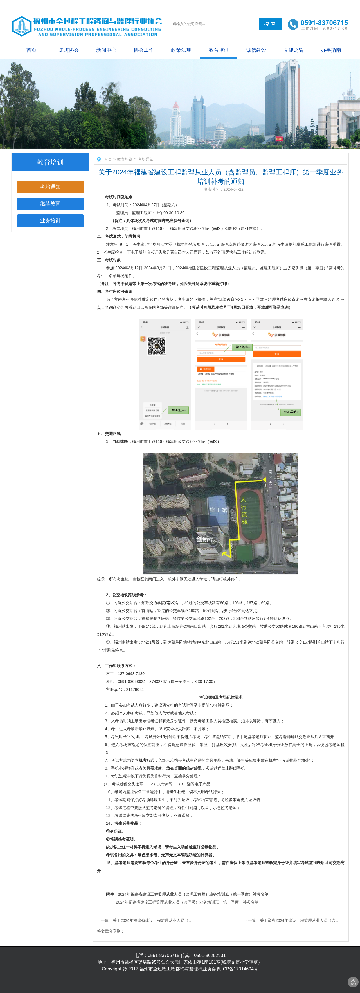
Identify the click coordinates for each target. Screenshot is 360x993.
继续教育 (50, 204)
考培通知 (50, 187)
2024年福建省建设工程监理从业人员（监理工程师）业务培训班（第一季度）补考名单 (193, 894)
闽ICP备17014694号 (237, 969)
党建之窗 (294, 50)
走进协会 (69, 50)
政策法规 (181, 50)
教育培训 (219, 50)
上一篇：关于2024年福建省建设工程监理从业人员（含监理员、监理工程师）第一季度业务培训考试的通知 (190, 920)
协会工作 (144, 50)
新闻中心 (106, 50)
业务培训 (50, 220)
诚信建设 (256, 50)
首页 (31, 50)
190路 (194, 610)
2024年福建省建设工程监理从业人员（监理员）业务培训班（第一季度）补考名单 (187, 902)
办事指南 (331, 50)
